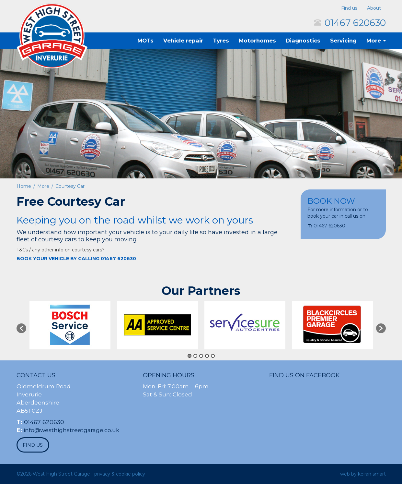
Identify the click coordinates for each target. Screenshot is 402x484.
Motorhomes (257, 40)
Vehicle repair (183, 40)
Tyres (221, 40)
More (376, 40)
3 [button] (201, 356)
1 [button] (189, 356)
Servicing (343, 40)
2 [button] (195, 356)
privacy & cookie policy (119, 474)
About (374, 8)
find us (33, 445)
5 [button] (213, 356)
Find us (349, 8)
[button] (21, 328)
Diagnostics (303, 40)
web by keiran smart (363, 474)
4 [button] (207, 356)
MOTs (145, 40)
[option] (70, 325)
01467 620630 (355, 22)
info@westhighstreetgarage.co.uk (72, 430)
